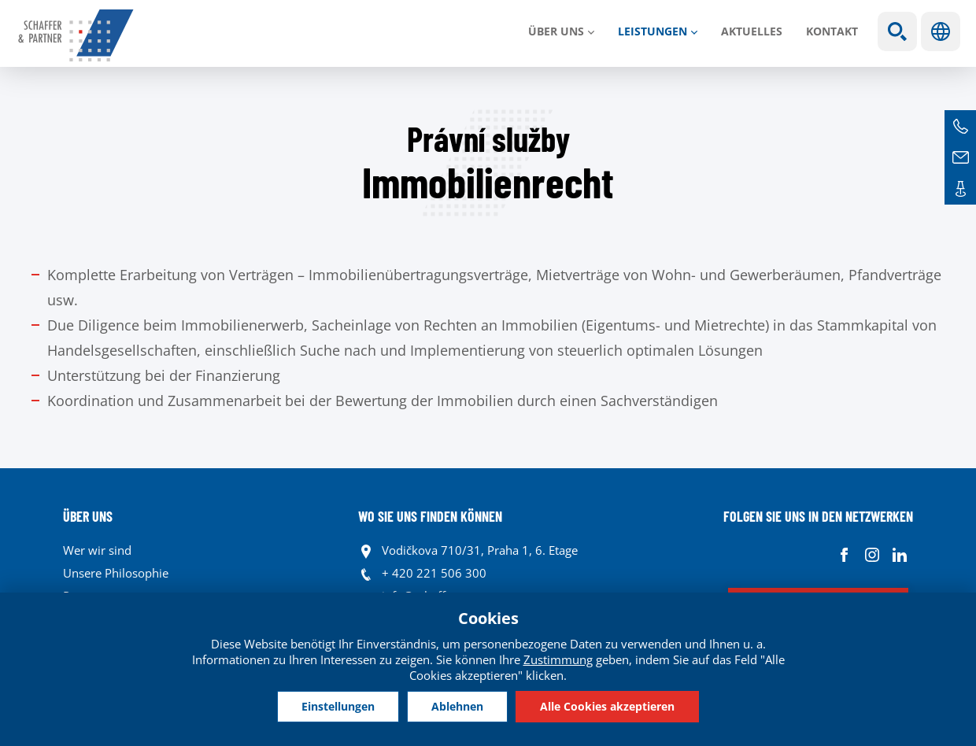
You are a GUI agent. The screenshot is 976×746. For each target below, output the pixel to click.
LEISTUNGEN (652, 31)
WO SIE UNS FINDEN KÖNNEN (430, 516)
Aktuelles (751, 31)
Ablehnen (457, 706)
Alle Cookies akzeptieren (607, 706)
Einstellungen (338, 706)
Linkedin (899, 554)
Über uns (556, 31)
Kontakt (832, 31)
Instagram (871, 554)
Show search (897, 31)
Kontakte (960, 189)
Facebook (844, 554)
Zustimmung (558, 659)
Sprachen (940, 31)
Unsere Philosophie (115, 573)
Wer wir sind (97, 550)
